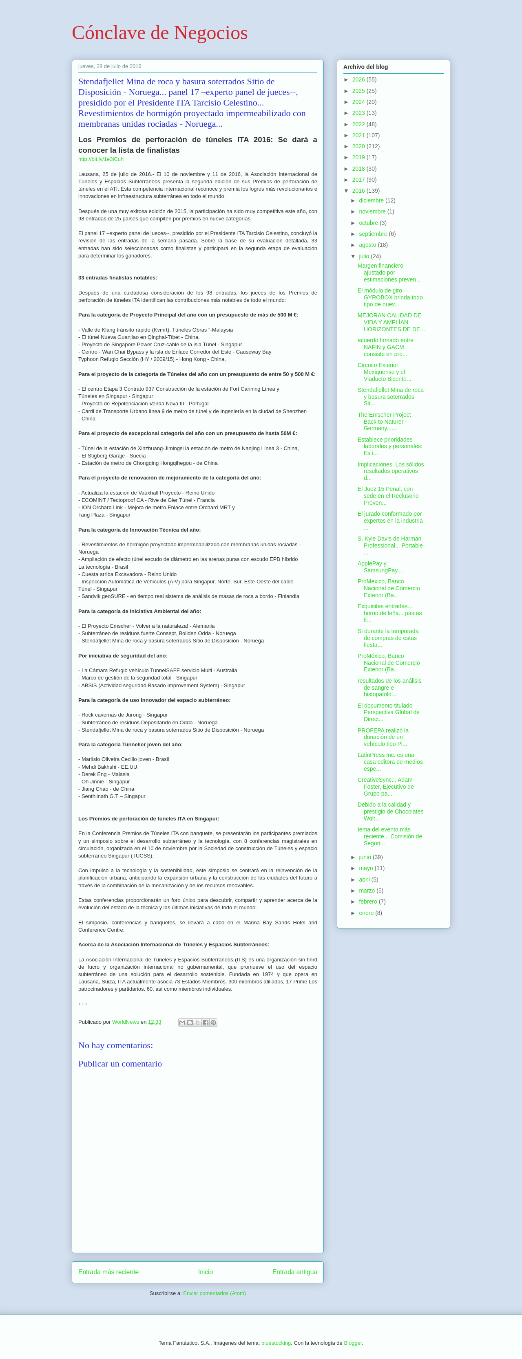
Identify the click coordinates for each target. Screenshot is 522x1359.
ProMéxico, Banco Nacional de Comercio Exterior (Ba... (389, 588)
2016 (359, 190)
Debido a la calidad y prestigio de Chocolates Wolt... (390, 811)
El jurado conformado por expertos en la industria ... (390, 520)
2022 (359, 124)
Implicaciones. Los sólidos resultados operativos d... (391, 471)
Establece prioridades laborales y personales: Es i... (390, 446)
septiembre (374, 234)
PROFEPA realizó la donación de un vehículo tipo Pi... (383, 737)
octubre (369, 223)
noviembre (373, 211)
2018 (359, 168)
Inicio (205, 1272)
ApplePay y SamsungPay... (380, 567)
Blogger (353, 1343)
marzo (367, 890)
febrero (368, 901)
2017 (359, 179)
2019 (359, 157)
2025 (359, 91)
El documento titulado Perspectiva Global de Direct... (389, 712)
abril (365, 879)
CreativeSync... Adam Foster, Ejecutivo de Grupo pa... (386, 786)
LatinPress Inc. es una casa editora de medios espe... (390, 762)
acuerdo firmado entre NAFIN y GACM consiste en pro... (386, 347)
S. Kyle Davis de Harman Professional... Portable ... (390, 545)
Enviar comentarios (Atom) (214, 1293)
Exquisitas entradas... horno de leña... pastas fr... (390, 613)
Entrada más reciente (108, 1272)
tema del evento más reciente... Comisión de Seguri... (390, 836)
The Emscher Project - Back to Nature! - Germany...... (386, 421)
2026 (359, 79)
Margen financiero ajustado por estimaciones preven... (389, 272)
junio (365, 857)
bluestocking (276, 1343)
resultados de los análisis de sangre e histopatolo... (389, 687)
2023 (359, 113)
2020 (359, 146)
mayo (366, 868)
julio (365, 256)
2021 (359, 135)
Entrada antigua (294, 1272)
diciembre (372, 200)
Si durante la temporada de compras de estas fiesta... (388, 638)
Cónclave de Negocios (160, 32)
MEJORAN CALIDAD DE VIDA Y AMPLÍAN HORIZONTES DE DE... (391, 322)
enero (367, 913)
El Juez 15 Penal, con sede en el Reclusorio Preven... (388, 496)
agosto (368, 245)
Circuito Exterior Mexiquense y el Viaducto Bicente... (384, 372)
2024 (359, 102)
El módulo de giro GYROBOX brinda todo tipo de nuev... (390, 297)
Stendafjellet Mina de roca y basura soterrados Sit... (391, 397)
